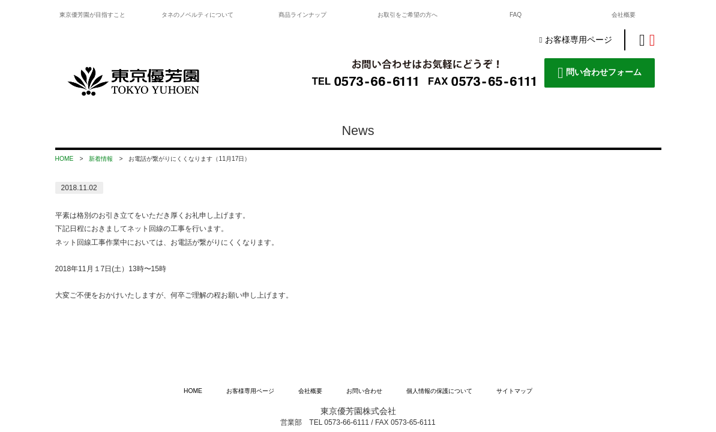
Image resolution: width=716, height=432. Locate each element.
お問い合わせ (364, 332)
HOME (64, 158)
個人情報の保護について (439, 332)
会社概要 (624, 14)
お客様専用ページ (575, 39)
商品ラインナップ (302, 14)
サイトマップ (514, 332)
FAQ (516, 14)
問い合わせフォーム (599, 72)
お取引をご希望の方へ (408, 14)
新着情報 (101, 158)
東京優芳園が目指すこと (92, 14)
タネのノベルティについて (197, 14)
